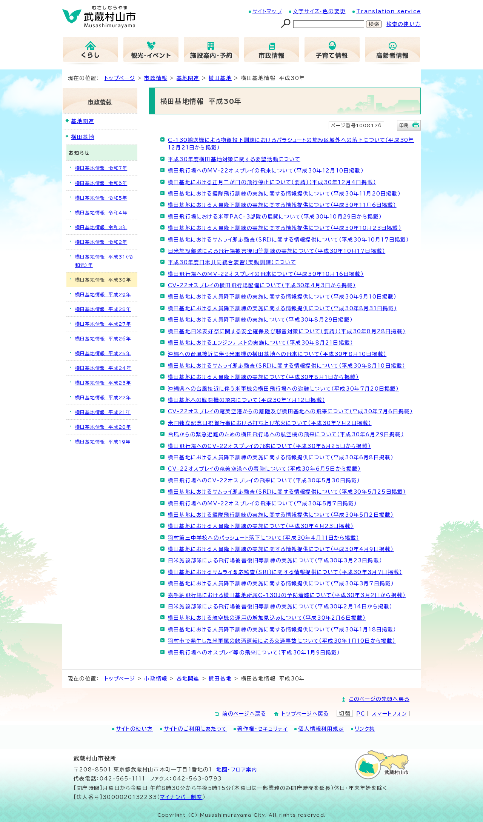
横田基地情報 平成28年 (103, 309)
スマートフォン (389, 713)
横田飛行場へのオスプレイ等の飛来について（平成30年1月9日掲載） (254, 652)
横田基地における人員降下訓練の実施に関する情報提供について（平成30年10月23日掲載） (284, 228)
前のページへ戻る (244, 713)
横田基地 (220, 78)
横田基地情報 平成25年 (103, 353)
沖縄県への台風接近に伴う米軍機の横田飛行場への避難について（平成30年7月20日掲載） (283, 388)
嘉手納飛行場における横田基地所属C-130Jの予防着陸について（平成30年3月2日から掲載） (287, 595)
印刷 (404, 125)
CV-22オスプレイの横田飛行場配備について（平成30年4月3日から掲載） (262, 285)
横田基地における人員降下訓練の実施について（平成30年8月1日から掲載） (263, 377)
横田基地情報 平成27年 (103, 324)
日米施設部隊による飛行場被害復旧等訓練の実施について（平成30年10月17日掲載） (276, 251)
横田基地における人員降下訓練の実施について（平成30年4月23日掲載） (261, 526)
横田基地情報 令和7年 (101, 168)
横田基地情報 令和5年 (101, 197)
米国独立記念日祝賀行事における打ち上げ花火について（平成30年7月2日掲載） (270, 423)
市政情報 (155, 78)
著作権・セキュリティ (262, 728)
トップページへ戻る (305, 713)
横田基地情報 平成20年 (103, 427)
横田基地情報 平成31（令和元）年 (104, 260)
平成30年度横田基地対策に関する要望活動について (234, 159)
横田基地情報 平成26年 (103, 338)
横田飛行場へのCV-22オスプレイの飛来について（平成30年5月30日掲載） (264, 480)
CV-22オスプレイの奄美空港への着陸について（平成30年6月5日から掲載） (264, 468)
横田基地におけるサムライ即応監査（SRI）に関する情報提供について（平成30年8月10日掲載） (286, 365)
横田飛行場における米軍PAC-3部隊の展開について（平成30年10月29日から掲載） (275, 216)
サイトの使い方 (134, 728)
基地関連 (188, 78)
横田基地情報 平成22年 (103, 397)
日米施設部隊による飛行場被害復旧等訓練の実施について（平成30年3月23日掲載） (275, 560)
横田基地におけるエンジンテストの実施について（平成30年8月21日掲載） (260, 342)
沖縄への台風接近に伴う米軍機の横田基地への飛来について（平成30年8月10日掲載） (277, 354)
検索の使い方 (403, 24)
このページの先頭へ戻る (379, 699)
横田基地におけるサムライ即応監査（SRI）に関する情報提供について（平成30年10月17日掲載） (288, 239)
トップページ (120, 78)
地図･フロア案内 (237, 769)
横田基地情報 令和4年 (101, 212)
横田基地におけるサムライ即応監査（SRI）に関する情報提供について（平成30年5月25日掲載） (287, 491)
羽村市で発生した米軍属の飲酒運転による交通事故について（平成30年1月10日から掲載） (282, 640)
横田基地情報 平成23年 (103, 382)
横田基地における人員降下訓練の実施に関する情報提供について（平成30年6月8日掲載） (281, 457)
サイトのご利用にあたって (195, 728)
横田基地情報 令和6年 (101, 183)
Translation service (388, 11)
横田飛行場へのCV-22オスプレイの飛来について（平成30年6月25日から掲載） (269, 446)
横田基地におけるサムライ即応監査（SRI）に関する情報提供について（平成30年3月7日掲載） (285, 572)
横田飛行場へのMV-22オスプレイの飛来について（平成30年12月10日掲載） (266, 170)
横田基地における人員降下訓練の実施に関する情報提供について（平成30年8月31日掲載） (282, 308)
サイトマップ (267, 11)
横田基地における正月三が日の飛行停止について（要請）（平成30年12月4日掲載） (272, 182)
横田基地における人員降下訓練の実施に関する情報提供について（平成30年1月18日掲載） (282, 629)
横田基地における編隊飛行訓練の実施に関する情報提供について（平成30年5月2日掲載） (281, 514)
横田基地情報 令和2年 (101, 242)
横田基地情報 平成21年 (103, 412)
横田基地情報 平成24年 (103, 368)
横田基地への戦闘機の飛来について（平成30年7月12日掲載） (246, 400)
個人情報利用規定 (321, 728)
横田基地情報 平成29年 (103, 294)
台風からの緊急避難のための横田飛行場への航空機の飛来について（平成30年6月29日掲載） (286, 434)
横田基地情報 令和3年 (101, 227)
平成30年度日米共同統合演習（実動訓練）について (232, 262)
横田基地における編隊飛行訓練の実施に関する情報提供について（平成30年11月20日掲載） (284, 193)
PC (360, 713)
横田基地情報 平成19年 (103, 441)
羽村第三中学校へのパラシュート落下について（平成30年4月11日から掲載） (263, 537)
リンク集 (365, 728)
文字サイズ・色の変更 (319, 11)
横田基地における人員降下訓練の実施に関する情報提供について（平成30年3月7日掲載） (281, 583)
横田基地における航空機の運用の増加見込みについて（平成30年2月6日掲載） (267, 617)
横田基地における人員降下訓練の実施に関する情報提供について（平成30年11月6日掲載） (282, 205)
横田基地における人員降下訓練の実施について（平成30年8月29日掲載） (260, 319)
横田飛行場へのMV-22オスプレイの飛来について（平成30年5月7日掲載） (262, 503)
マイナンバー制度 (181, 797)
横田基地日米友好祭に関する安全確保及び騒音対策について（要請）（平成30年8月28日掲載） (287, 331)
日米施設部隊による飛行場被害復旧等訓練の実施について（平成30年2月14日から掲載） (280, 606)
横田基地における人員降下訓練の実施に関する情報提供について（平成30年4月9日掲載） (281, 549)
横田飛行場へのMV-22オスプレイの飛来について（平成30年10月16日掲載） (266, 274)
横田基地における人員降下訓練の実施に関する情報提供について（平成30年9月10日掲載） (282, 296)
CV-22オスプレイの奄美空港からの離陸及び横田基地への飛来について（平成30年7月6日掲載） (290, 411)
